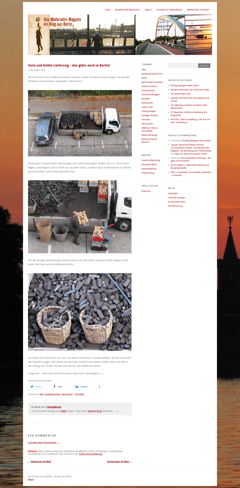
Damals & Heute (149, 86)
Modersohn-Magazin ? (127, 10)
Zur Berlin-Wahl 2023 (181, 94)
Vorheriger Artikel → (119, 461)
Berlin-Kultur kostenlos (152, 82)
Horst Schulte (177, 165)
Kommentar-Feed (176, 201)
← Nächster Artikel (39, 461)
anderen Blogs (95, 411)
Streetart (146, 119)
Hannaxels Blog (149, 164)
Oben (31, 479)
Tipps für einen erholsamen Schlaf (190, 154)
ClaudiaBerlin (53, 407)
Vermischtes (67, 394)
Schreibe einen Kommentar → (43, 442)
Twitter (63, 411)
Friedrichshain (148, 90)
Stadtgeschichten (52, 394)
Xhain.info (146, 191)
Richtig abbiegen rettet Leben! (185, 85)
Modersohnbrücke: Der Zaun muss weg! (190, 89)
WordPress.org (175, 206)
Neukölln (146, 98)
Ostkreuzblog (148, 173)
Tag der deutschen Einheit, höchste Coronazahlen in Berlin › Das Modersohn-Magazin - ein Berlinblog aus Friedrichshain (191, 148)
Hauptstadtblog (149, 168)
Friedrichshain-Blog (151, 160)
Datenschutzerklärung (169, 10)
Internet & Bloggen (151, 94)
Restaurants (147, 103)
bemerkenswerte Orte (152, 74)
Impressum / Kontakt (198, 10)
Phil (172, 172)
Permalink (79, 394)
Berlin (144, 78)
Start (107, 10)
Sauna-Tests (147, 107)
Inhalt (148, 10)
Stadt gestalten (149, 111)
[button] (39, 386)
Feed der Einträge (176, 197)
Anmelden (173, 193)
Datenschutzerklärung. (91, 454)
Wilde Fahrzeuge (149, 135)
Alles (42, 394)
